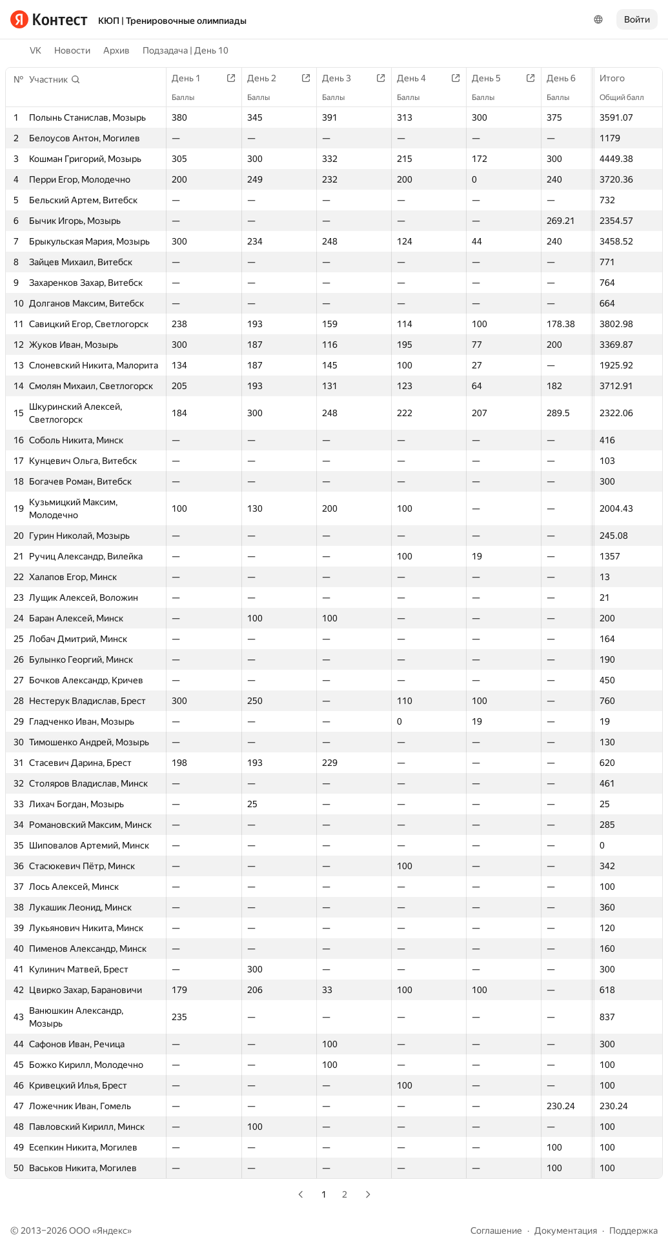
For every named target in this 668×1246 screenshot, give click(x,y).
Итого (619, 78)
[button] (55, 79)
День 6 (568, 78)
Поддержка (633, 1230)
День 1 (193, 78)
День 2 (268, 78)
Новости (72, 50)
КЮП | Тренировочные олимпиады (172, 20)
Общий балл (628, 97)
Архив (116, 50)
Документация (565, 1230)
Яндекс (112, 1230)
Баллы (189, 97)
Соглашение (496, 1230)
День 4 (418, 78)
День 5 (493, 78)
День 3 (343, 78)
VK (35, 50)
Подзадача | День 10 (185, 50)
